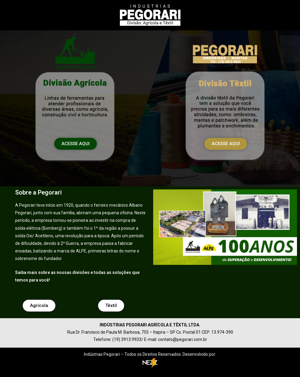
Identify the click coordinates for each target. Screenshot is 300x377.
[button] (75, 144)
